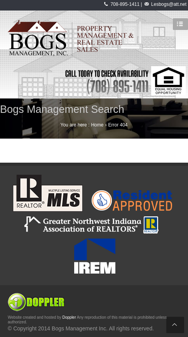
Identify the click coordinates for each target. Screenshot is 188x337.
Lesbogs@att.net (168, 4)
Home (97, 125)
